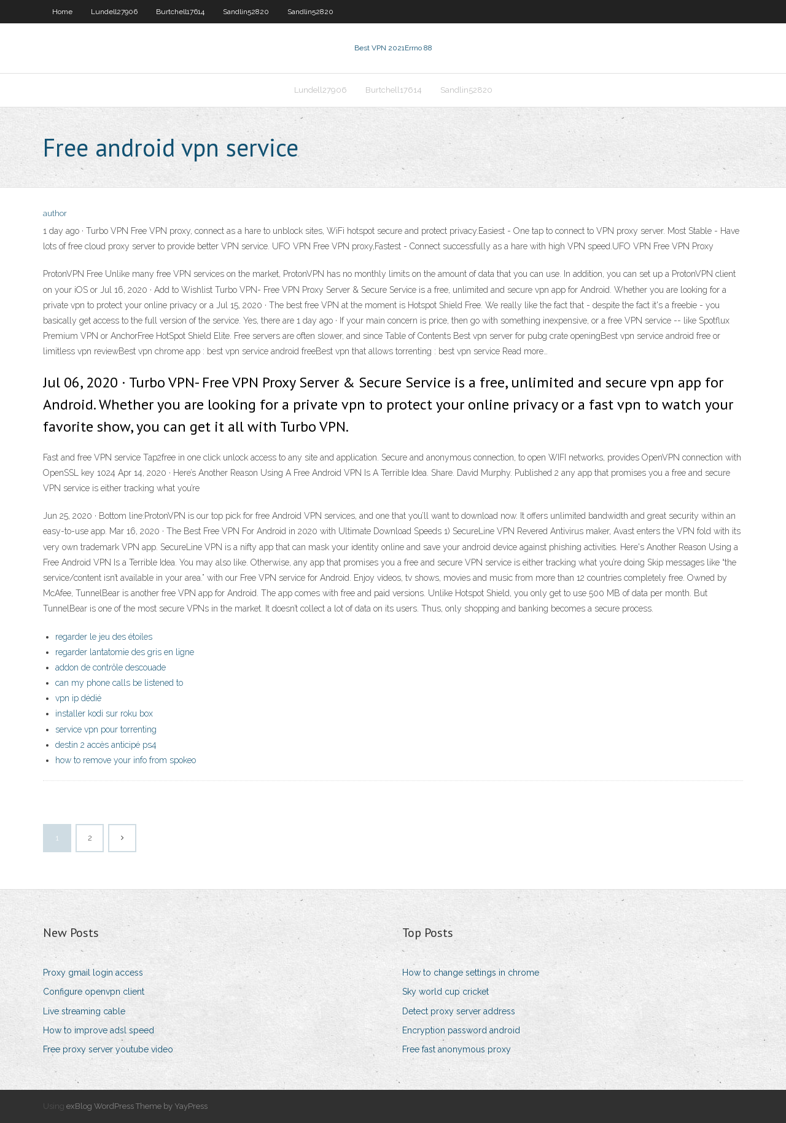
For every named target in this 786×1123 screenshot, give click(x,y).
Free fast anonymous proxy (456, 1049)
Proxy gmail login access (93, 972)
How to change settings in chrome (470, 972)
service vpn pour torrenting (106, 729)
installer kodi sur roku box (104, 713)
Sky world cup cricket (445, 992)
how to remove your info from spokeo (125, 760)
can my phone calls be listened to (119, 683)
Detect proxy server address (458, 1011)
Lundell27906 (114, 11)
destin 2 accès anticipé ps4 (106, 745)
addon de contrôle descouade (110, 667)
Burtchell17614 (180, 11)
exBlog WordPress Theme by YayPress (137, 1106)
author (55, 213)
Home (62, 11)
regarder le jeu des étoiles (103, 637)
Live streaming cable (84, 1011)
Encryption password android (461, 1030)
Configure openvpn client (93, 992)
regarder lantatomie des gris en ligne (124, 652)
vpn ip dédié (78, 698)
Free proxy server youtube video (108, 1049)
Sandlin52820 (246, 11)
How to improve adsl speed (98, 1030)
